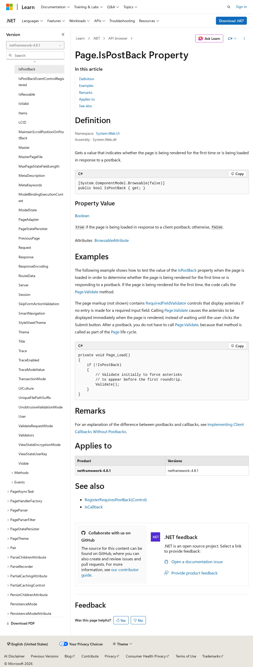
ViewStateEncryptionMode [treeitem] (39, 444)
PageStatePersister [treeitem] (33, 228)
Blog (68, 656)
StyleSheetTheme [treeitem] (32, 322)
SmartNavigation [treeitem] (32, 313)
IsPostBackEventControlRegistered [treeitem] (41, 81)
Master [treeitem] (24, 147)
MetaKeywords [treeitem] (30, 184)
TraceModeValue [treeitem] (32, 369)
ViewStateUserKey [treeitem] (33, 453)
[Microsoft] (9, 7)
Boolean (82, 215)
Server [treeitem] (24, 284)
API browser (117, 38)
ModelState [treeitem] (28, 209)
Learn (80, 38)
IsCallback (94, 506)
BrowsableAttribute (111, 240)
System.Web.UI (108, 133)
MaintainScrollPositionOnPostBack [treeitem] (41, 135)
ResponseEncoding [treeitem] (33, 266)
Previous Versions (44, 656)
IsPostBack (187, 270)
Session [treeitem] (24, 294)
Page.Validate (86, 291)
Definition (86, 78)
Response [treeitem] (26, 256)
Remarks (85, 92)
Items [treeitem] (23, 113)
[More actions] (244, 38)
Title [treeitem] (22, 341)
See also (85, 105)
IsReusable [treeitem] (27, 94)
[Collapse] (63, 34)
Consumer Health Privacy (146, 656)
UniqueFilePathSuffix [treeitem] (35, 397)
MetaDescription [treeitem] (32, 175)
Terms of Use (186, 656)
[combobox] (35, 45)
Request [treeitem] (25, 247)
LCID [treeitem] (22, 122)
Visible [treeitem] (24, 463)
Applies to (87, 99)
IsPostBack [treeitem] (27, 69)
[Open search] (229, 7)
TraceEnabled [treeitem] (29, 360)
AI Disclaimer (14, 656)
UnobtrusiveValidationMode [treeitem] (41, 407)
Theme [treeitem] (24, 332)
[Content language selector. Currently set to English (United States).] (27, 644)
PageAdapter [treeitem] (29, 219)
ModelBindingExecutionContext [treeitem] (41, 197)
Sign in (241, 6)
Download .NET (231, 20)
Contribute (90, 656)
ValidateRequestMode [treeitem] (36, 425)
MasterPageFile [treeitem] (30, 156)
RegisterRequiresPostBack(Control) (116, 499)
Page (115, 331)
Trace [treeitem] (23, 350)
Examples (86, 85)
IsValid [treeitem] (24, 103)
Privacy (110, 656)
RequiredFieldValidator (166, 303)
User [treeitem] (22, 416)
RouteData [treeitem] (27, 275)
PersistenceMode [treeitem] (23, 603)
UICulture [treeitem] (26, 388)
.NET (96, 38)
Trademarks (211, 656)
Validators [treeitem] (26, 435)
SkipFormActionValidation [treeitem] (39, 303)
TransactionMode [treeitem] (32, 378)
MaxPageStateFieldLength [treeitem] (39, 166)
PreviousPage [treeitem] (29, 238)
